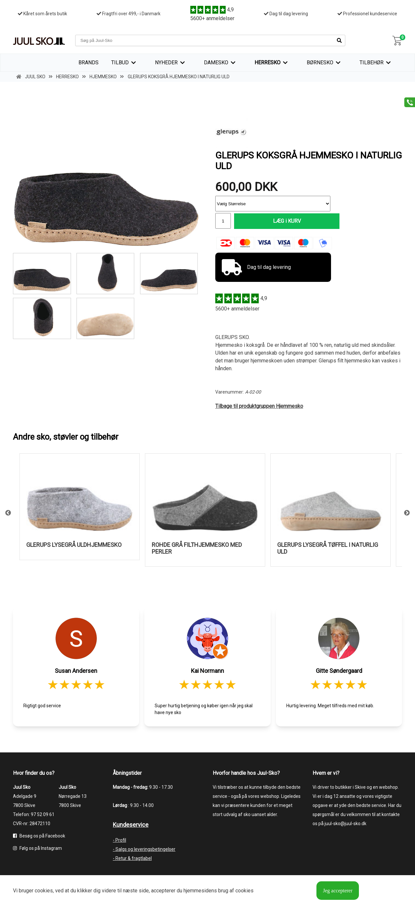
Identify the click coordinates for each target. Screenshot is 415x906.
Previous (8, 513)
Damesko (216, 62)
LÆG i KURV (282, 221)
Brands (88, 62)
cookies (44, 890)
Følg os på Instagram (37, 848)
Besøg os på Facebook (39, 835)
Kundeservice (130, 824)
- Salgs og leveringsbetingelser (144, 849)
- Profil (119, 840)
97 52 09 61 (42, 814)
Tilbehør (372, 62)
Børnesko (320, 62)
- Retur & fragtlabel (132, 858)
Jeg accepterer (337, 890)
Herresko (267, 62)
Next (407, 513)
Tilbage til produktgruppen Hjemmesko (259, 406)
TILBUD (120, 62)
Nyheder (166, 62)
